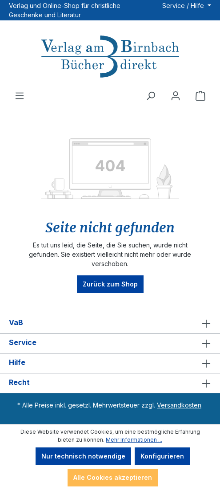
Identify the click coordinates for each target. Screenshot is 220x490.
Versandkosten (179, 405)
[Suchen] (150, 96)
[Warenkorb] (200, 96)
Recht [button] (110, 383)
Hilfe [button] (110, 363)
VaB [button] (110, 323)
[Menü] (19, 96)
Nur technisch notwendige (83, 456)
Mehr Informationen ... (134, 439)
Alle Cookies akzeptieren (112, 477)
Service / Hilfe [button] (184, 5)
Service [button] (110, 343)
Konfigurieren (162, 456)
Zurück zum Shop (110, 284)
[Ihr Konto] (175, 96)
